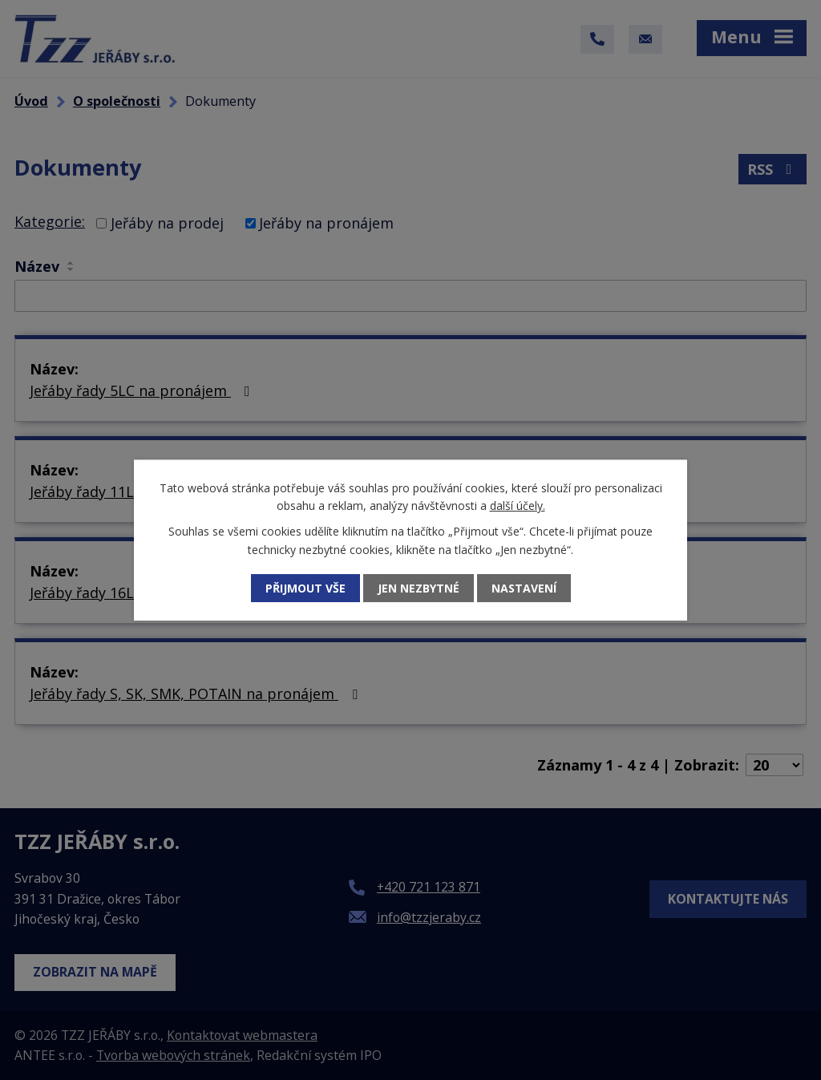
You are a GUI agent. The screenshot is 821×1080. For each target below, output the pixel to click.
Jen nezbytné (418, 588)
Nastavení (523, 588)
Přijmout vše (305, 588)
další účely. (517, 505)
